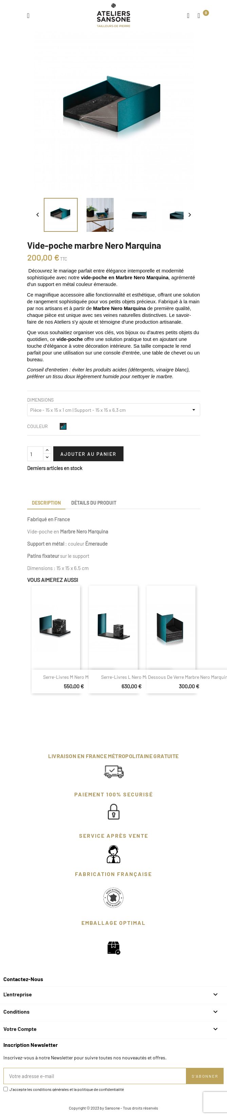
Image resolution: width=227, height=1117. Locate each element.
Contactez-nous (23, 979)
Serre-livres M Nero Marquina (74, 677)
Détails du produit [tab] (93, 503)
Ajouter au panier (88, 454)
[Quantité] (35, 453)
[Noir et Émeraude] (63, 426)
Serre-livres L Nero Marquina (131, 677)
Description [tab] (46, 503)
